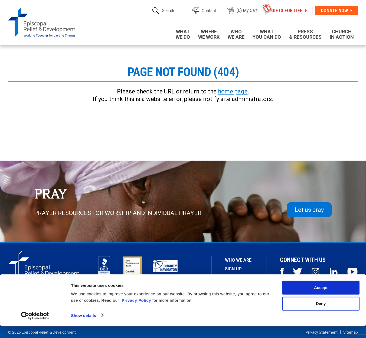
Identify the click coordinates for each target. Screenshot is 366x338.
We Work (209, 34)
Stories (234, 277)
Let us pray (309, 209)
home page (233, 91)
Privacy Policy (136, 312)
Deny (321, 315)
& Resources (305, 34)
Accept (321, 299)
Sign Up (233, 268)
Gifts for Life (286, 10)
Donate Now (334, 10)
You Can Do (267, 34)
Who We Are (238, 260)
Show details (83, 327)
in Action (342, 34)
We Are (236, 34)
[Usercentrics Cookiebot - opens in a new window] (35, 327)
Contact (209, 10)
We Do (183, 34)
